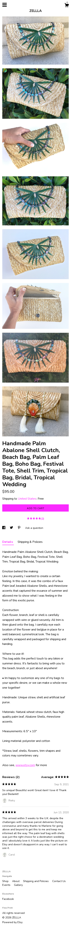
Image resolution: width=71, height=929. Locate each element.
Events (6, 885)
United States (27, 499)
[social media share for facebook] (4, 528)
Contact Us (59, 881)
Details (8, 542)
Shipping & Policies (30, 542)
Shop (5, 881)
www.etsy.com (25, 765)
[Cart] (67, 6)
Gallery (18, 885)
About (16, 881)
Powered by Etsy (12, 922)
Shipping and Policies (36, 881)
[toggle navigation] (4, 5)
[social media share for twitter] (12, 528)
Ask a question (34, 528)
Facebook (8, 899)
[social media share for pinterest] (19, 528)
